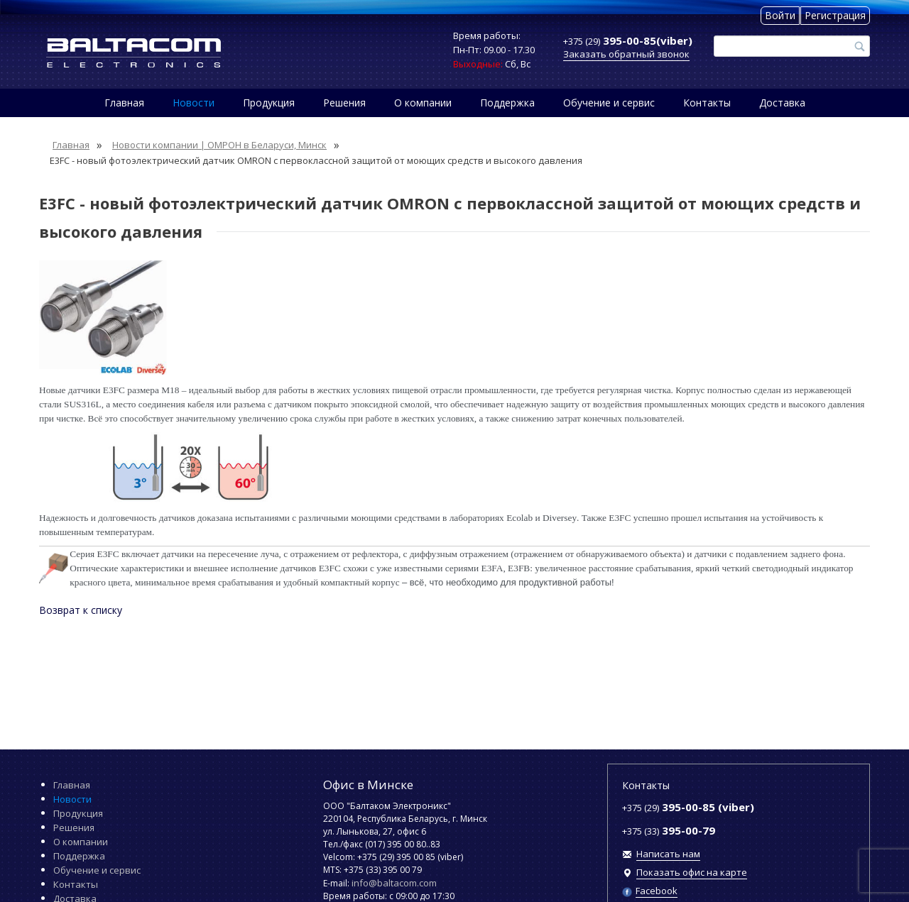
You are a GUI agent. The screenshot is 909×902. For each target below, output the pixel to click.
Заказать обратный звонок (626, 54)
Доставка (782, 102)
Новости (193, 102)
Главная (124, 102)
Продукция (269, 102)
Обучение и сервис (609, 102)
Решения (344, 102)
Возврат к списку (80, 610)
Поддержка (507, 102)
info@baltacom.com (394, 882)
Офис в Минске (368, 784)
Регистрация (835, 15)
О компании (423, 102)
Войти (780, 15)
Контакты (707, 102)
